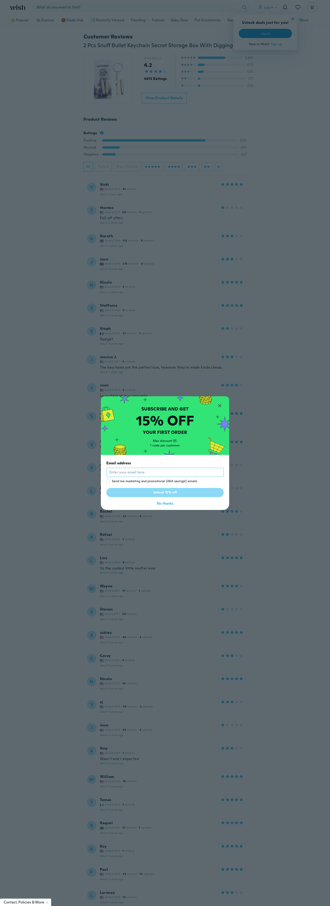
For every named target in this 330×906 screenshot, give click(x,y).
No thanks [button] (165, 503)
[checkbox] (108, 480)
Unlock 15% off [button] (165, 492)
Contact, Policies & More (27, 902)
